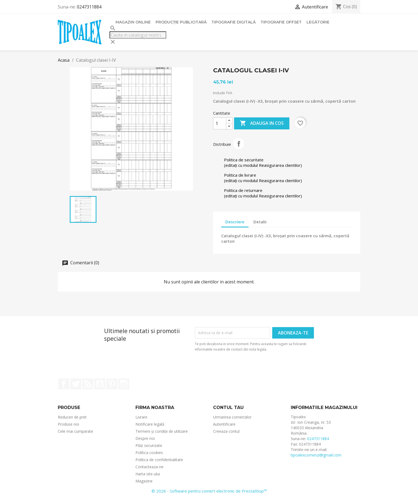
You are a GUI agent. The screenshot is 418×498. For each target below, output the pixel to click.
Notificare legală (149, 424)
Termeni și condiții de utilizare (161, 431)
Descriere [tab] (234, 221)
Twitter (75, 383)
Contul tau (228, 407)
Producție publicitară (181, 22)
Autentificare (224, 424)
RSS (87, 383)
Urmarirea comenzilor (232, 417)
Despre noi (145, 438)
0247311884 (89, 7)
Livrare (141, 417)
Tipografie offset (281, 22)
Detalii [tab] (259, 221)
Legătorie (318, 22)
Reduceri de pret (72, 417)
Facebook (63, 383)
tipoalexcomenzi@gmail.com (316, 455)
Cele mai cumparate (75, 431)
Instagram (123, 383)
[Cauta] (138, 34)
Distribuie (238, 143)
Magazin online (133, 22)
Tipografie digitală (233, 22)
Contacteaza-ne (149, 466)
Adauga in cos (262, 123)
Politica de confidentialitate (159, 459)
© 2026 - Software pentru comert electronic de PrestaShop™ (209, 491)
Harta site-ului (147, 473)
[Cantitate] (219, 123)
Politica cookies (149, 452)
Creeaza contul (226, 431)
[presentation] (254, 367)
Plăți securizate (148, 445)
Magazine (144, 481)
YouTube (99, 383)
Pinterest (111, 383)
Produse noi (68, 424)
